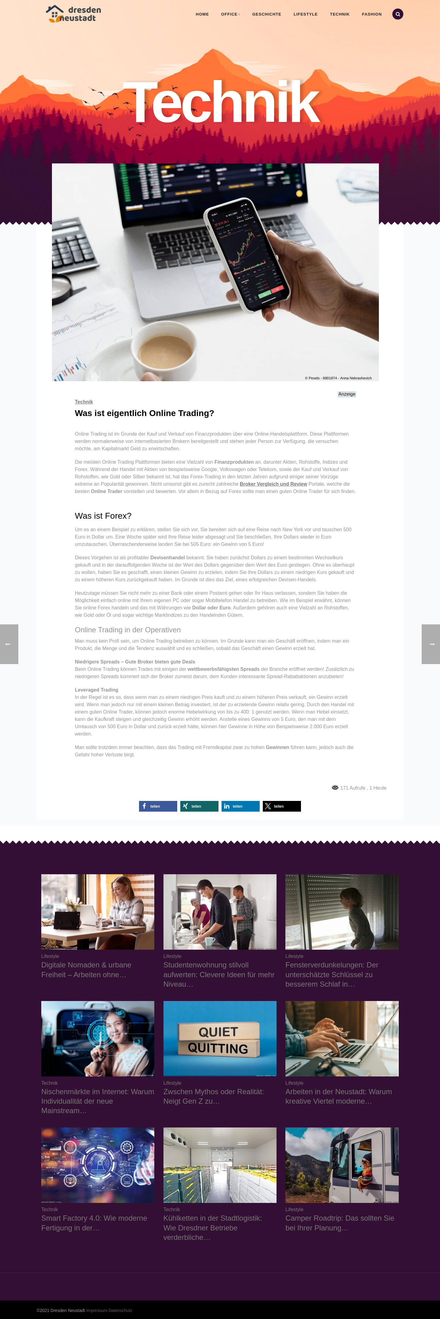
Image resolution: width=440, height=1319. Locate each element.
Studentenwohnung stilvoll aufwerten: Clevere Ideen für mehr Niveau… (219, 974)
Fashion (372, 14)
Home (202, 14)
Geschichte (266, 14)
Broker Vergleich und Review (273, 484)
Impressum (96, 1310)
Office (229, 14)
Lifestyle (306, 14)
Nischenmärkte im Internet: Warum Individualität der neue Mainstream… (97, 1101)
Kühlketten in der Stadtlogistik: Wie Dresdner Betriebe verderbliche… (212, 1227)
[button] (158, 806)
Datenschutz (120, 1310)
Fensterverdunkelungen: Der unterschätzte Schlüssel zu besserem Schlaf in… (331, 974)
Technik (340, 14)
